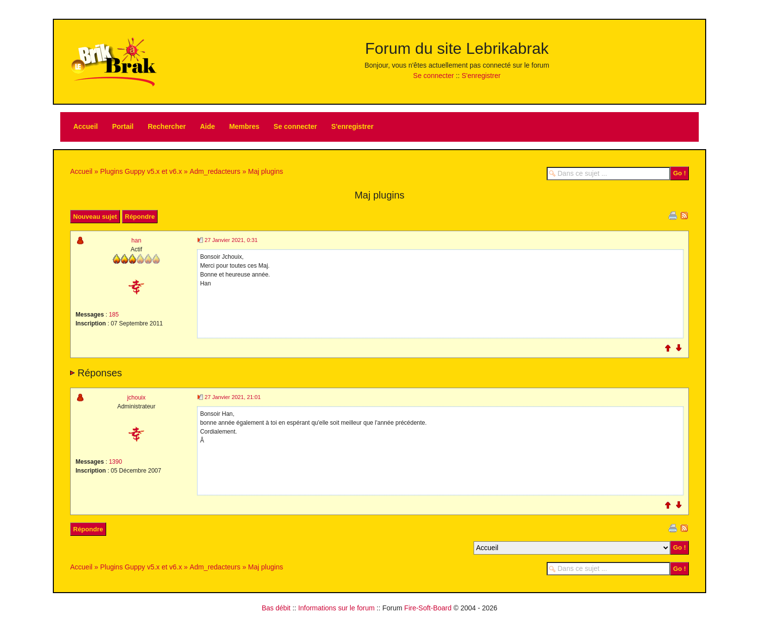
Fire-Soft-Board (428, 608)
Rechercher (167, 126)
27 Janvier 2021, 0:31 (231, 240)
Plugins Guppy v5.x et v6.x (141, 171)
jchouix (136, 397)
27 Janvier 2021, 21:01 (232, 397)
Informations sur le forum (336, 608)
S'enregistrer (481, 76)
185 (114, 314)
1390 (115, 461)
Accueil (85, 126)
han (136, 240)
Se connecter (433, 76)
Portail (123, 126)
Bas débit (276, 608)
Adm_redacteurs (215, 171)
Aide (207, 126)
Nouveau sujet (95, 216)
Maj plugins (265, 171)
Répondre (140, 216)
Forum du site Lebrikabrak (457, 48)
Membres (244, 126)
